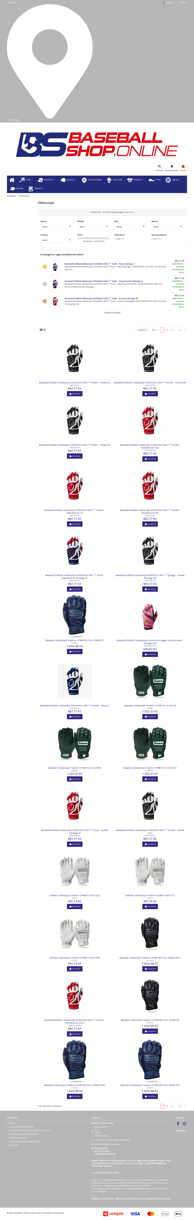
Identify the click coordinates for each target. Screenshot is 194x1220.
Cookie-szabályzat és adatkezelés (25, 1141)
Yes (120, 239)
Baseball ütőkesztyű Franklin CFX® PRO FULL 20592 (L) (75, 640)
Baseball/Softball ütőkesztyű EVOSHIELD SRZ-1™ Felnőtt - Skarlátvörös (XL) (150, 446)
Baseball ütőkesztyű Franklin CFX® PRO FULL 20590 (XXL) (150, 957)
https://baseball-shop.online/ (116, 1180)
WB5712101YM (150, 581)
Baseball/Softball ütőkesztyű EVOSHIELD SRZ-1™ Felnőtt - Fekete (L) (74, 382)
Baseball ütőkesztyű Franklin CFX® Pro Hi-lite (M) (74, 767)
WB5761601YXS (150, 646)
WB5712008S (150, 516)
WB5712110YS (75, 581)
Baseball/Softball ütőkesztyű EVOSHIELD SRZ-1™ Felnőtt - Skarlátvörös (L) (74, 511)
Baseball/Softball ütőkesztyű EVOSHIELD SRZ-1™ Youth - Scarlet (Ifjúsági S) (74, 831)
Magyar (169, 2)
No (157, 239)
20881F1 (150, 708)
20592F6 (74, 1088)
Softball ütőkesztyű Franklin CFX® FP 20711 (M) (75, 957)
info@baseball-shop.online (107, 1144)
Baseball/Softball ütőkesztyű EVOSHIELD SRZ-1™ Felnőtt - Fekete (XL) (150, 831)
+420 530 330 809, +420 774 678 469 (111, 1140)
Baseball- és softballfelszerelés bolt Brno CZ (30, 1130)
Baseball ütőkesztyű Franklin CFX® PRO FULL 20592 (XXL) (74, 1085)
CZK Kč (183, 2)
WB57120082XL (75, 1025)
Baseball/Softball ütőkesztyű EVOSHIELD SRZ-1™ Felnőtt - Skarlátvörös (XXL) (74, 1021)
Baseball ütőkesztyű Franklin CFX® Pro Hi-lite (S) (150, 705)
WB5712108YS (74, 836)
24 (154, 330)
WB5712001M (150, 385)
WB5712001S (75, 448)
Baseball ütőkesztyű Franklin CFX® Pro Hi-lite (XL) (150, 767)
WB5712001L (74, 385)
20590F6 (150, 960)
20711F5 (75, 898)
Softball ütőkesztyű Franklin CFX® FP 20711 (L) (150, 895)
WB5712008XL (150, 450)
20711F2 (75, 960)
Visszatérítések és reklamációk (23, 1134)
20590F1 (150, 1023)
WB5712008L (75, 516)
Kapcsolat (12, 2)
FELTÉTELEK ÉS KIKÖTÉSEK (21, 1127)
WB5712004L (75, 708)
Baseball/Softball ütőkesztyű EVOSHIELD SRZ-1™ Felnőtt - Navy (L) (74, 705)
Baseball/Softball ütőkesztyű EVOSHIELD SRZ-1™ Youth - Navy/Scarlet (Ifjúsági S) (74, 576)
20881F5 (150, 771)
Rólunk (12, 1123)
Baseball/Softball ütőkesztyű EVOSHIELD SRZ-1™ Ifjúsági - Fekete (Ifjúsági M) (150, 576)
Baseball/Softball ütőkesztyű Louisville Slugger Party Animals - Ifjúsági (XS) (150, 641)
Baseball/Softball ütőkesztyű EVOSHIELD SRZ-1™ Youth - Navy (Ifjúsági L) (100, 264)
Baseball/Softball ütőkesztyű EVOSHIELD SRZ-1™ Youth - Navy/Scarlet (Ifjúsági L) (104, 281)
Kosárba (74, 394)
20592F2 (150, 1088)
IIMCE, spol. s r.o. (118, 1188)
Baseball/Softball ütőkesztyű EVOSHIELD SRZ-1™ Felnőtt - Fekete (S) (74, 445)
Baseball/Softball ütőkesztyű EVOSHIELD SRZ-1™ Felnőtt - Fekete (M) (150, 382)
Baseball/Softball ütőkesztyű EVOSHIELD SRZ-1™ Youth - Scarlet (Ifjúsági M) (101, 298)
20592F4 (74, 643)
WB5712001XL (150, 836)
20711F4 (150, 898)
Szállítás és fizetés (17, 1138)
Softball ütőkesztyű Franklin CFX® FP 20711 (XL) (74, 895)
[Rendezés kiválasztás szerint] (143, 330)
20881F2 (74, 771)
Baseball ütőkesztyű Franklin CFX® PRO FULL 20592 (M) (150, 1085)
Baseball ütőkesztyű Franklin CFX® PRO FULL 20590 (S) (150, 1020)
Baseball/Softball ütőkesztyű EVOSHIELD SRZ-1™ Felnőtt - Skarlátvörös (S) (150, 511)
